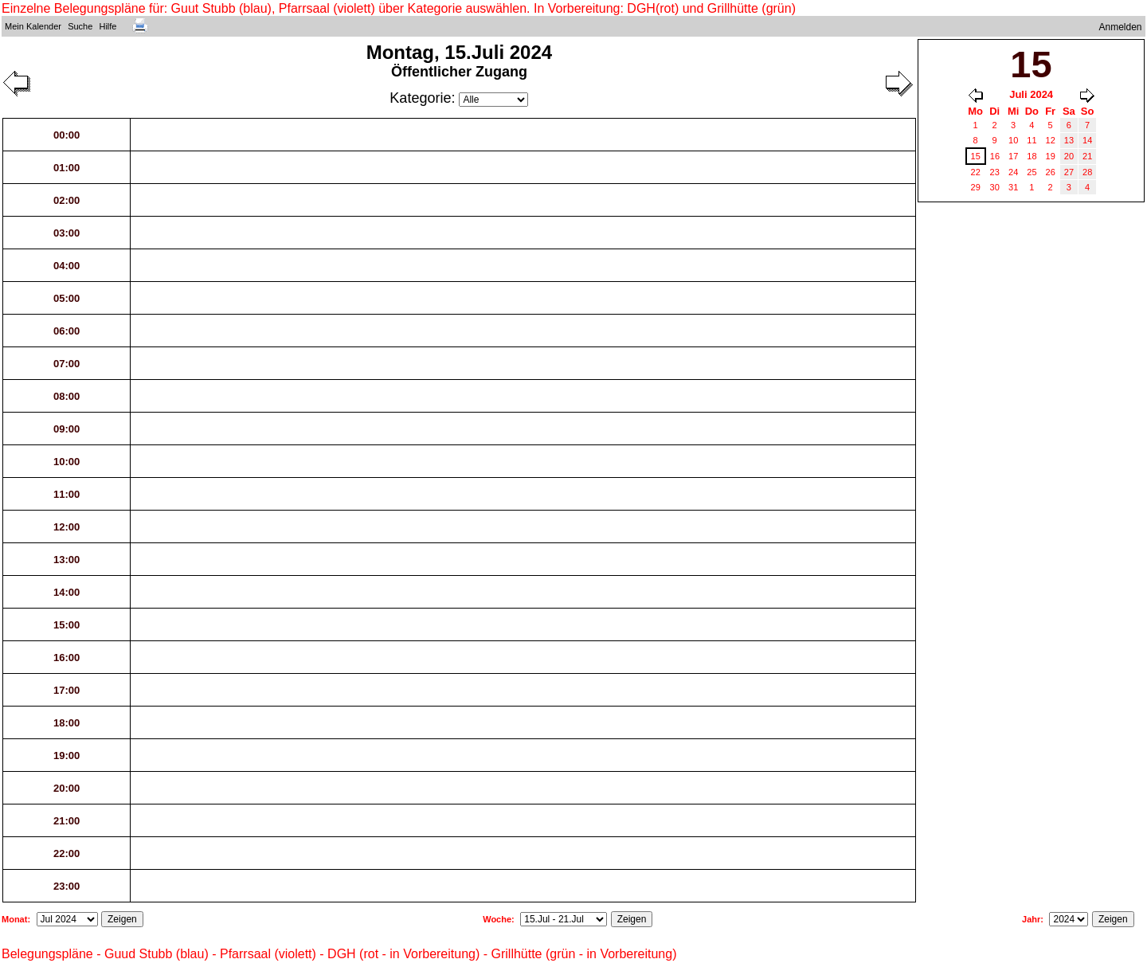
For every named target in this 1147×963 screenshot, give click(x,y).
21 (1087, 156)
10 (1013, 140)
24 (1013, 172)
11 (1031, 140)
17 (1013, 156)
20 (1069, 156)
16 (995, 156)
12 (1050, 140)
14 (1087, 140)
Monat (14, 919)
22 (976, 172)
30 (995, 187)
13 (1069, 140)
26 (1050, 172)
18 (1031, 156)
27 (1069, 172)
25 (1031, 172)
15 (976, 156)
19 (1050, 156)
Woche (497, 919)
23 (995, 172)
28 (1087, 172)
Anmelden (1120, 27)
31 (1013, 187)
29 (976, 187)
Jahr (1031, 919)
